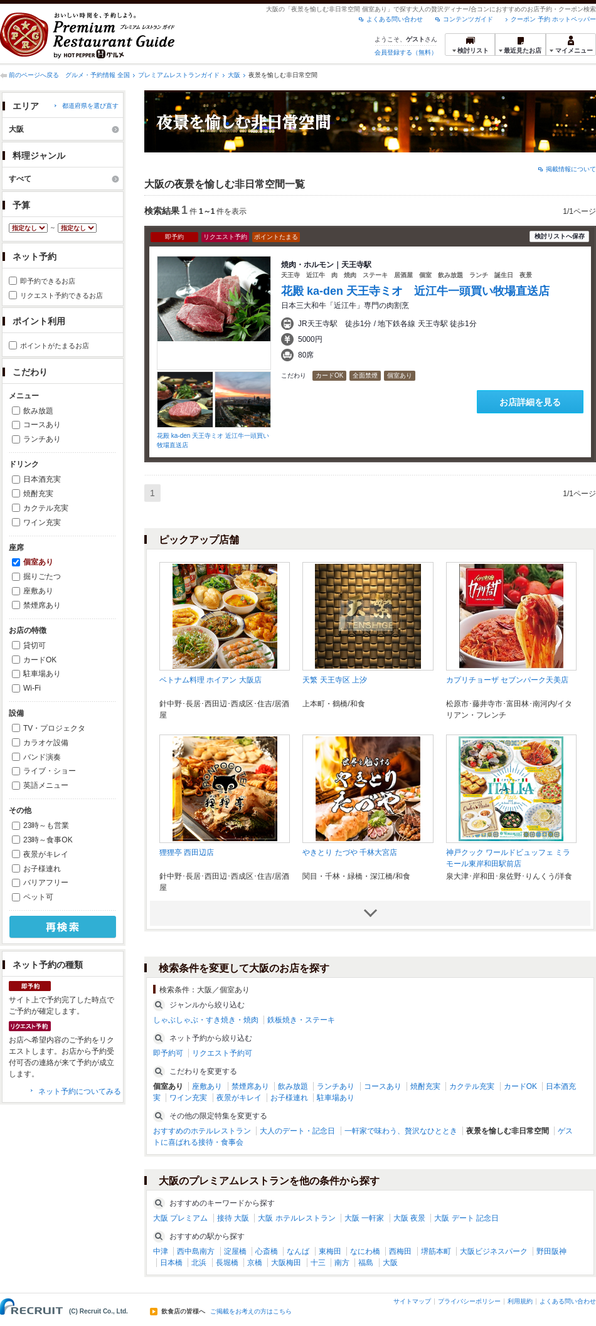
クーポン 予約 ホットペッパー (553, 19)
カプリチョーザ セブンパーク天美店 (507, 680)
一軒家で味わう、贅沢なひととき (400, 1131)
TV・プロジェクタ (54, 728)
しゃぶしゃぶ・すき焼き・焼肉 (205, 1020)
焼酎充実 (38, 493)
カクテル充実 (45, 508)
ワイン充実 (42, 522)
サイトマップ (412, 1301)
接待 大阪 (233, 1218)
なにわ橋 (365, 1251)
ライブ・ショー (49, 770)
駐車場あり (42, 673)
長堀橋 (227, 1262)
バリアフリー (45, 882)
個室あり (38, 562)
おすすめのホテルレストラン (202, 1131)
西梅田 (400, 1251)
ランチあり (42, 439)
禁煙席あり (42, 605)
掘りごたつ (42, 576)
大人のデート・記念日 (297, 1131)
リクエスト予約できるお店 (61, 295)
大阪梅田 (286, 1262)
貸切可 (34, 645)
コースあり (42, 424)
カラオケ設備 (45, 742)
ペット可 (38, 897)
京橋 (254, 1262)
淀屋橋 (235, 1251)
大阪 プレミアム (180, 1218)
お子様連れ (42, 868)
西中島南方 (196, 1251)
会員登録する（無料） (406, 52)
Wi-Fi (32, 688)
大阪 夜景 (409, 1218)
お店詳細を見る (530, 402)
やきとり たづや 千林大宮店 (349, 852)
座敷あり (38, 590)
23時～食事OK (48, 839)
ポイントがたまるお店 (54, 345)
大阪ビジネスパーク (494, 1251)
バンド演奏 (42, 757)
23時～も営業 (46, 825)
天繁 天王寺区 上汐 (334, 680)
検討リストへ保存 (560, 236)
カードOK (39, 659)
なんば (298, 1251)
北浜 (198, 1262)
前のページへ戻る (34, 75)
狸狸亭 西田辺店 (186, 852)
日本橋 (171, 1262)
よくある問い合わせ (394, 19)
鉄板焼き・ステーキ (301, 1020)
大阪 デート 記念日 (466, 1218)
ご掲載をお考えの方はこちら (251, 1311)
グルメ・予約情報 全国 (97, 75)
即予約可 (168, 1053)
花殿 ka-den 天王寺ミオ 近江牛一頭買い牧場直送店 (415, 291)
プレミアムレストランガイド (179, 75)
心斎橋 (266, 1251)
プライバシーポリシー (469, 1301)
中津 (160, 1251)
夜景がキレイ (45, 854)
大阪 (234, 75)
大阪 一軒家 (364, 1218)
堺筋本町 (436, 1251)
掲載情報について (571, 169)
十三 (318, 1262)
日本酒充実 (42, 479)
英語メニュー (45, 785)
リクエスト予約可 (222, 1053)
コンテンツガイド (468, 19)
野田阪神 (551, 1251)
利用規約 (520, 1301)
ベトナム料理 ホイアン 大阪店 (210, 680)
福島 (365, 1262)
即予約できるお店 (47, 281)
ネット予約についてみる (79, 1091)
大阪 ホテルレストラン (296, 1218)
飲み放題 (38, 410)
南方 (341, 1262)
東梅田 (330, 1251)
